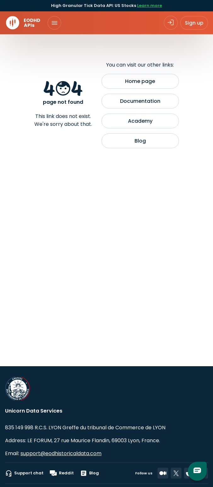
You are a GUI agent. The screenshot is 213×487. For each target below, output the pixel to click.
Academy (140, 121)
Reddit (62, 473)
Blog (140, 140)
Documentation (140, 101)
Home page (140, 81)
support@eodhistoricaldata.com (60, 453)
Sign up (194, 23)
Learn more (149, 6)
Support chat (24, 473)
